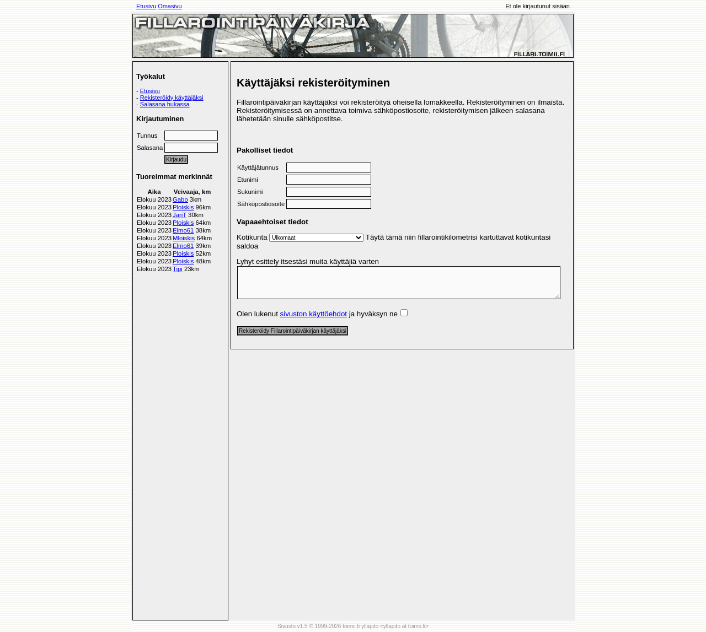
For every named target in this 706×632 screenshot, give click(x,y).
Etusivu (146, 6)
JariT (179, 215)
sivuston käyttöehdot (313, 314)
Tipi (178, 269)
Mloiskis (184, 238)
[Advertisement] (180, 444)
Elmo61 (183, 230)
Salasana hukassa (165, 104)
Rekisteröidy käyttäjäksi (172, 97)
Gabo (180, 199)
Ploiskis (183, 207)
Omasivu (169, 6)
